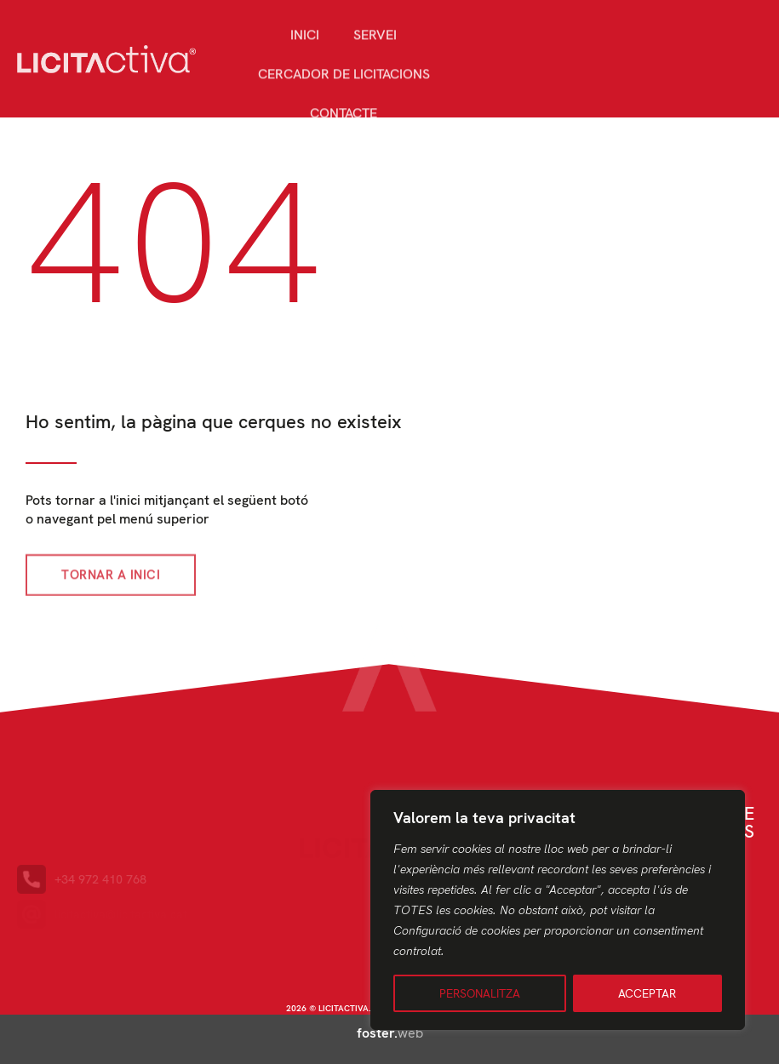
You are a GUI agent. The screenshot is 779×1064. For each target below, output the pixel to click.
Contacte (343, 131)
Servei (375, 52)
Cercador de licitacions (344, 91)
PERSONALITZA (479, 993)
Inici (304, 52)
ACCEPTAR (647, 993)
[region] (557, 910)
